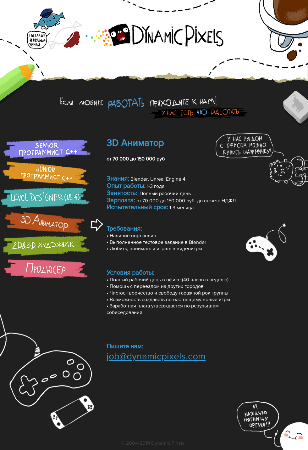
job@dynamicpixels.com (156, 356)
